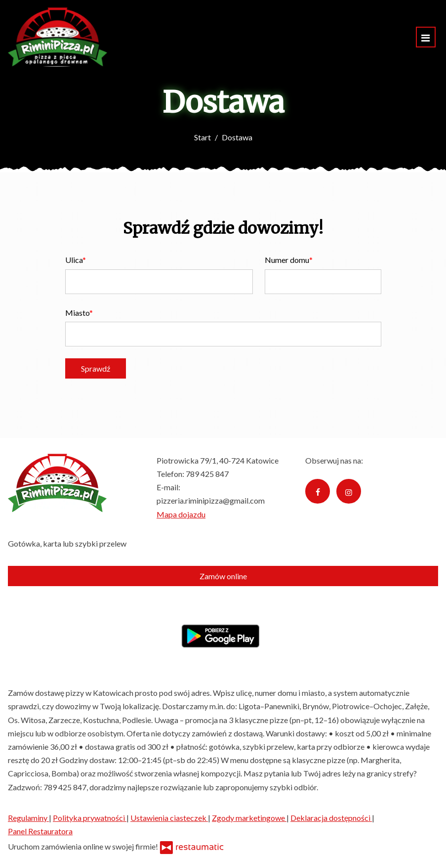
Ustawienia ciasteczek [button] (169, 817)
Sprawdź (95, 368)
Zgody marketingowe (249, 817)
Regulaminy (28, 817)
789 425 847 (207, 473)
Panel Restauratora (40, 831)
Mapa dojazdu (181, 514)
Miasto (77, 312)
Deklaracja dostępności (331, 817)
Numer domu (287, 259)
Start (202, 137)
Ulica (73, 259)
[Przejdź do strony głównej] (57, 37)
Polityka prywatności (89, 817)
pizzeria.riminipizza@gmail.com (211, 500)
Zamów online (223, 576)
